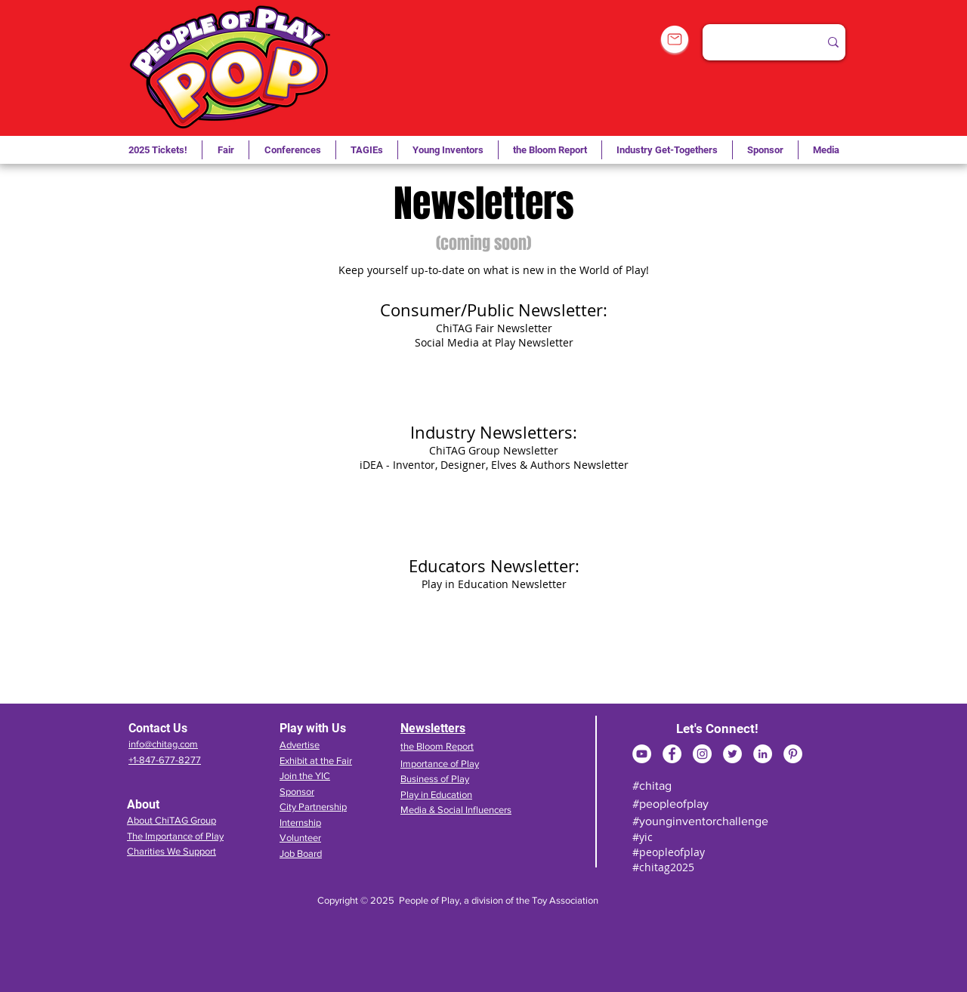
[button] (366, 149)
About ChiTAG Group (171, 820)
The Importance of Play (175, 836)
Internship (300, 822)
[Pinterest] (792, 753)
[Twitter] (732, 753)
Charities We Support (171, 851)
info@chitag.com (163, 744)
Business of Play (434, 778)
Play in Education (436, 794)
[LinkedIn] (762, 753)
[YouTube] (641, 753)
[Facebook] (672, 753)
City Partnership (313, 806)
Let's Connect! (717, 728)
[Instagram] (702, 753)
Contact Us (157, 728)
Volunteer (300, 837)
